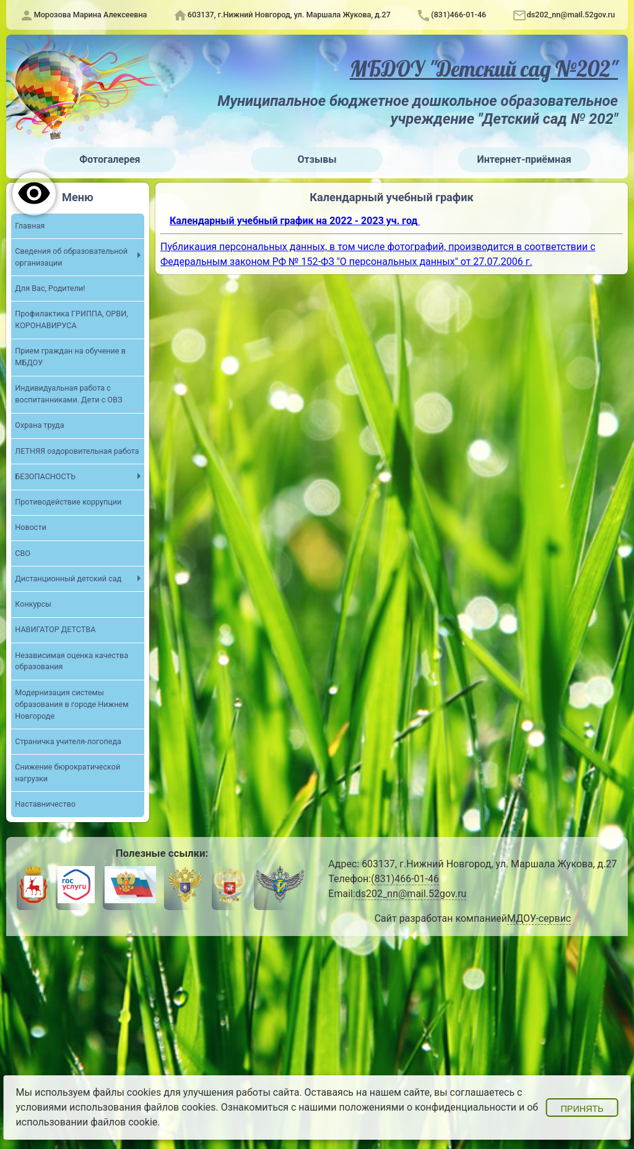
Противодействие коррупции (68, 501)
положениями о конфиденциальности (428, 1107)
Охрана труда (39, 425)
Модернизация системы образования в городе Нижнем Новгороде (71, 704)
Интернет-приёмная (524, 159)
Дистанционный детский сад (68, 578)
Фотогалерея (109, 159)
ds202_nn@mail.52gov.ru (571, 14)
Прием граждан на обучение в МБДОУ (70, 356)
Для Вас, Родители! (50, 288)
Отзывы (317, 159)
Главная (30, 225)
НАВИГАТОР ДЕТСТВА (55, 629)
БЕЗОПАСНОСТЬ (45, 476)
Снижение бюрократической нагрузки (67, 772)
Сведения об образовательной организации (71, 256)
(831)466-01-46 (458, 14)
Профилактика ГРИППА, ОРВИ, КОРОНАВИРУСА (71, 319)
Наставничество (45, 804)
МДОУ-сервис (539, 918)
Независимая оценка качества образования (71, 661)
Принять (581, 1109)
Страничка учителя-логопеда (68, 741)
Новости (30, 527)
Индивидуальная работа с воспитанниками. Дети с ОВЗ (68, 393)
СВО (22, 553)
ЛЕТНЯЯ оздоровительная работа (77, 451)
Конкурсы (33, 604)
